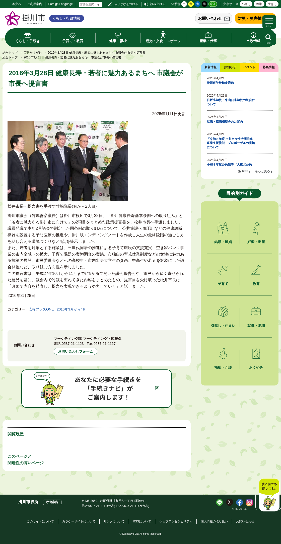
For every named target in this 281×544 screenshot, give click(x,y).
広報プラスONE (41, 309)
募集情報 (269, 67)
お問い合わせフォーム (75, 351)
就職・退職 (256, 326)
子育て (223, 284)
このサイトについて (40, 521)
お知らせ (230, 67)
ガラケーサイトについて (78, 521)
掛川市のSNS (239, 509)
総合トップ (10, 52)
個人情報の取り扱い (214, 521)
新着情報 (210, 67)
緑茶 (213, 4)
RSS (245, 171)
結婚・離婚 (223, 242)
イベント (249, 67)
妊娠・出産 (256, 242)
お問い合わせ (210, 18)
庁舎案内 (52, 502)
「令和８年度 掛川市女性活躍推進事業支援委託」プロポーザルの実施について (231, 143)
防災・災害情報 (252, 18)
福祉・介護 (223, 367)
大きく (272, 4)
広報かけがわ (33, 52)
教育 (256, 284)
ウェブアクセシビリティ (175, 521)
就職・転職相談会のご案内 (225, 121)
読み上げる (157, 4)
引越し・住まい (223, 326)
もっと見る (262, 171)
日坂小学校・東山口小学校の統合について (231, 102)
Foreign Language (60, 4)
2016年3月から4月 (71, 309)
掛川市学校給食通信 (220, 83)
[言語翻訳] (90, 4)
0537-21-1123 (73, 344)
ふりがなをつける (126, 4)
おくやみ (256, 367)
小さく (246, 4)
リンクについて (114, 521)
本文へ (16, 4)
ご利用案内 (34, 4)
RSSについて (142, 521)
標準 (259, 4)
